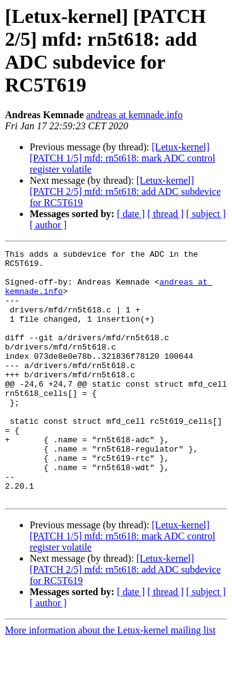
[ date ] (131, 213)
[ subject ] (206, 213)
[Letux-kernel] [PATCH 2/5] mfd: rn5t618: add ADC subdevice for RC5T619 (125, 191)
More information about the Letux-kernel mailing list (110, 680)
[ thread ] (165, 213)
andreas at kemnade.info (134, 114)
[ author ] (48, 225)
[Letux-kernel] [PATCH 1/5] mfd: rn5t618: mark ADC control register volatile (122, 158)
